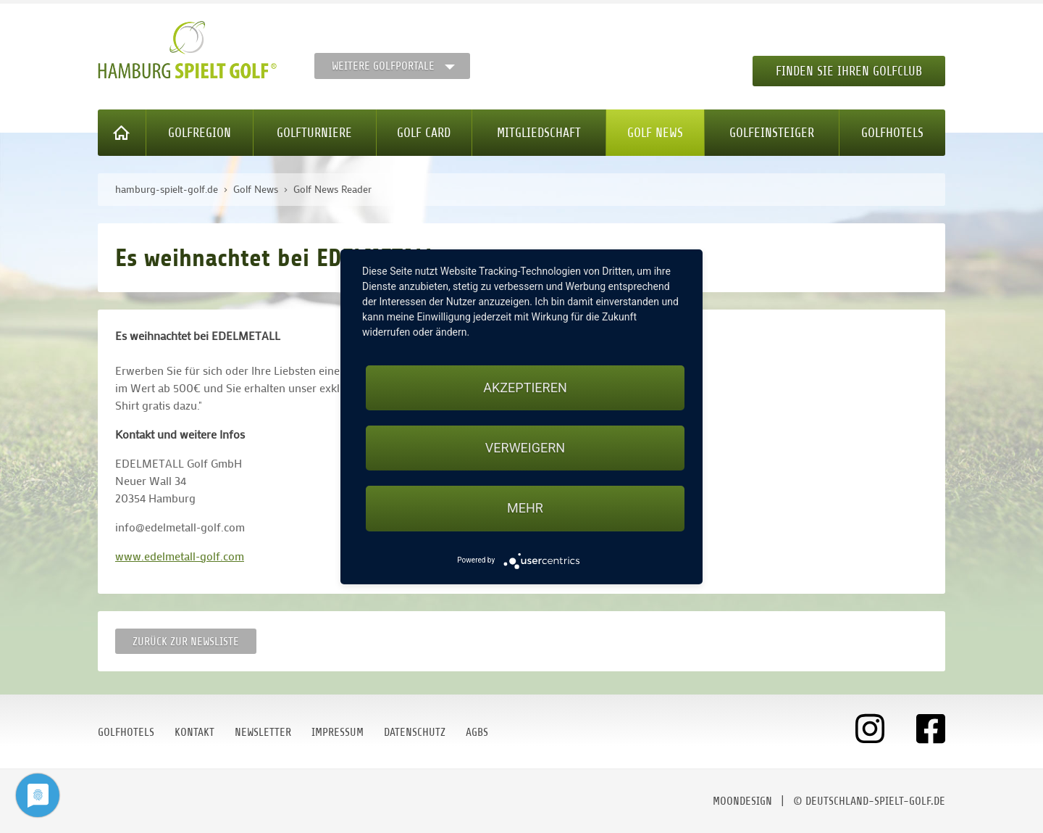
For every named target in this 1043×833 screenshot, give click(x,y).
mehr (525, 507)
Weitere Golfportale (383, 65)
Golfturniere (314, 132)
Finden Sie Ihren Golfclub (849, 71)
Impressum (337, 732)
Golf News (655, 132)
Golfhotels (892, 132)
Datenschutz (414, 732)
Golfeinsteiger (771, 132)
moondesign (742, 801)
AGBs (477, 732)
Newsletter (263, 732)
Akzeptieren (524, 387)
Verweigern (525, 447)
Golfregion (199, 132)
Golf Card (424, 132)
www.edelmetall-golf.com (179, 555)
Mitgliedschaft (539, 132)
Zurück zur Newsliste (186, 641)
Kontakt (194, 732)
